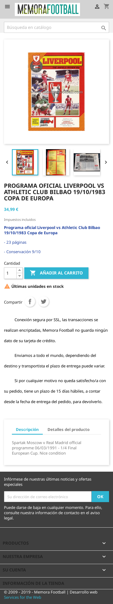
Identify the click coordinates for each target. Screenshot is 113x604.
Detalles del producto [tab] (69, 429)
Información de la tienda (33, 583)
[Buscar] (56, 27)
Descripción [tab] (27, 429)
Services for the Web (22, 597)
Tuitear (43, 301)
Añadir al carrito (56, 273)
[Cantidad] (10, 273)
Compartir (30, 301)
